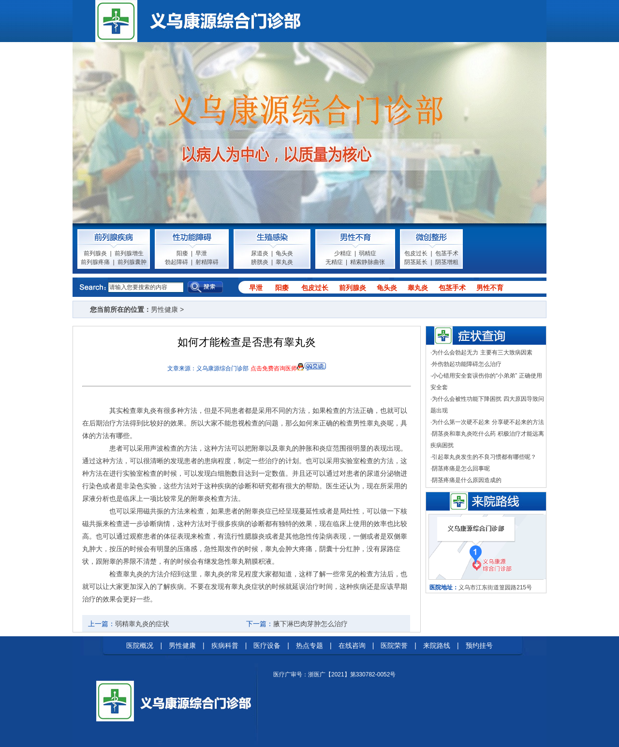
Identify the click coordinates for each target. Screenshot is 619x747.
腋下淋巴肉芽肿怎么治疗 (310, 624)
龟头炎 (284, 253)
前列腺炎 (95, 253)
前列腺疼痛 (95, 262)
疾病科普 (224, 645)
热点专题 (309, 645)
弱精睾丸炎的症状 (142, 624)
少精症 (343, 253)
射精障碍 (207, 262)
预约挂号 (479, 645)
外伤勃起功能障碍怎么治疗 (466, 364)
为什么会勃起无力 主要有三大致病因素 (482, 352)
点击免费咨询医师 (274, 368)
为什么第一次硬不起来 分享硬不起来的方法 (488, 422)
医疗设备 (266, 645)
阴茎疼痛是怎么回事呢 (461, 468)
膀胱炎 (259, 262)
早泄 (201, 253)
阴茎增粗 (446, 262)
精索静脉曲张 (367, 262)
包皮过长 (415, 253)
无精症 (334, 262)
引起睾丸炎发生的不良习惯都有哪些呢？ (484, 457)
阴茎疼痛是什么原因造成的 (466, 480)
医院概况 (139, 645)
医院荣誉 (394, 645)
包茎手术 (446, 253)
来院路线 (436, 645)
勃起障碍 (176, 262)
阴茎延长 (415, 262)
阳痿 (182, 253)
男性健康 (164, 309)
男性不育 (489, 288)
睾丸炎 (284, 262)
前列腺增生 (129, 253)
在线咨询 (352, 645)
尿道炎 (259, 253)
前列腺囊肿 (132, 262)
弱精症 (367, 253)
